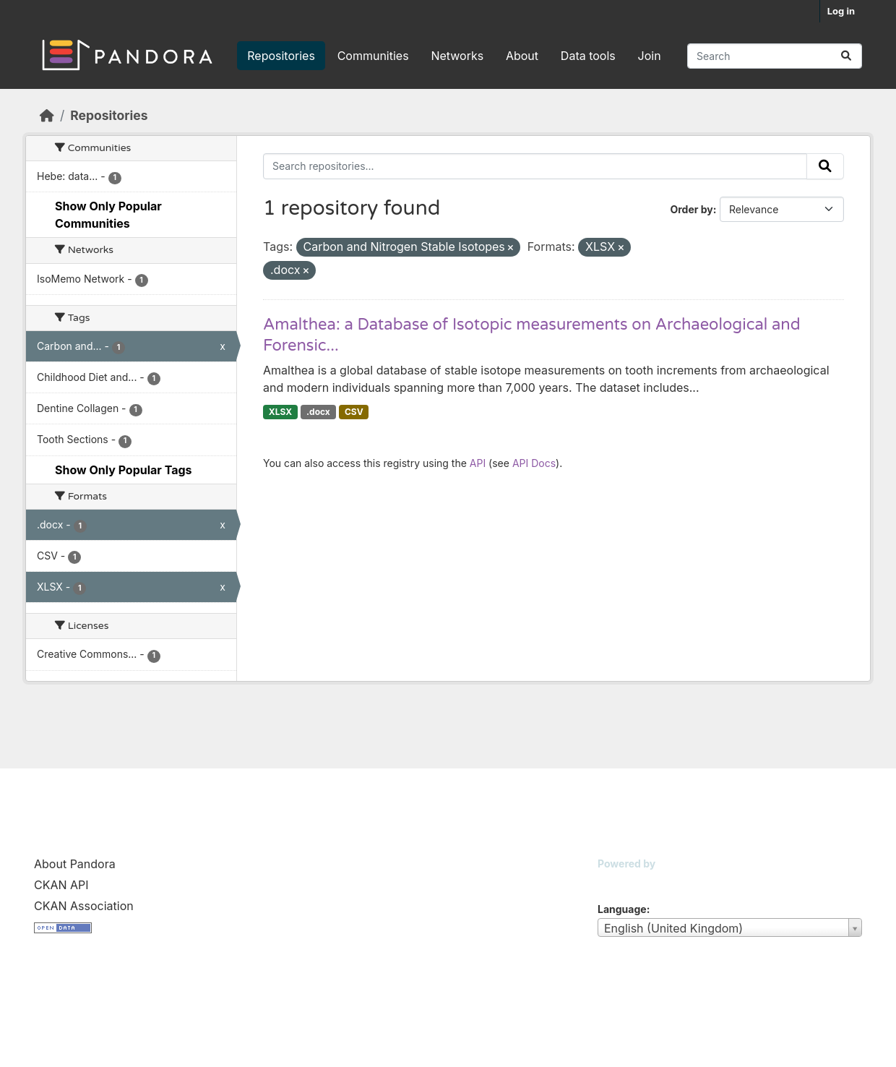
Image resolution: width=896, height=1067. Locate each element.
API (478, 463)
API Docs (534, 463)
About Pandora (75, 864)
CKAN (622, 881)
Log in (841, 11)
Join (649, 55)
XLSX (280, 411)
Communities (373, 55)
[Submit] (846, 56)
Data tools (588, 55)
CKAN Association (84, 906)
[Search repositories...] (774, 56)
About (522, 55)
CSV (354, 411)
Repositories (281, 55)
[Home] (47, 115)
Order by (691, 209)
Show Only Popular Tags (123, 470)
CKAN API (61, 885)
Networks (457, 55)
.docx (318, 411)
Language (622, 909)
